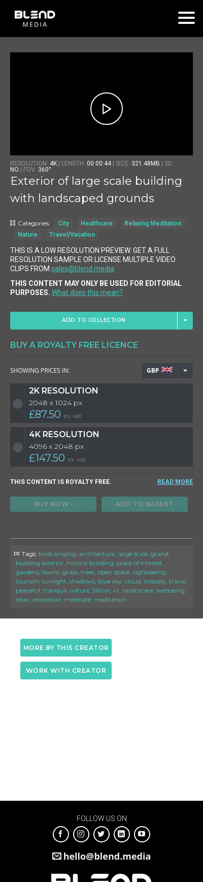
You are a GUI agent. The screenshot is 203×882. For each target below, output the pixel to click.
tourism (27, 581)
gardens (27, 572)
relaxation (46, 599)
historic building (90, 563)
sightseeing (149, 572)
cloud (133, 581)
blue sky (110, 581)
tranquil (54, 590)
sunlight (54, 581)
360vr (101, 590)
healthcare (137, 590)
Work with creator (66, 670)
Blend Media (35, 18)
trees (87, 572)
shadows (82, 581)
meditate (77, 599)
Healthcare (97, 223)
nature (79, 590)
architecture (97, 554)
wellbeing (170, 590)
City (63, 223)
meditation (110, 599)
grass (70, 572)
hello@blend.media (107, 856)
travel (177, 581)
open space (113, 572)
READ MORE (175, 481)
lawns (50, 572)
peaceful (28, 590)
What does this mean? (87, 292)
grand (159, 554)
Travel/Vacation (72, 234)
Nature (28, 234)
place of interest (139, 563)
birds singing (57, 554)
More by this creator (66, 647)
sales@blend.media (82, 269)
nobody (155, 581)
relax (22, 599)
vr (116, 590)
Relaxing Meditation (152, 223)
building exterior (39, 563)
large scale (133, 554)
